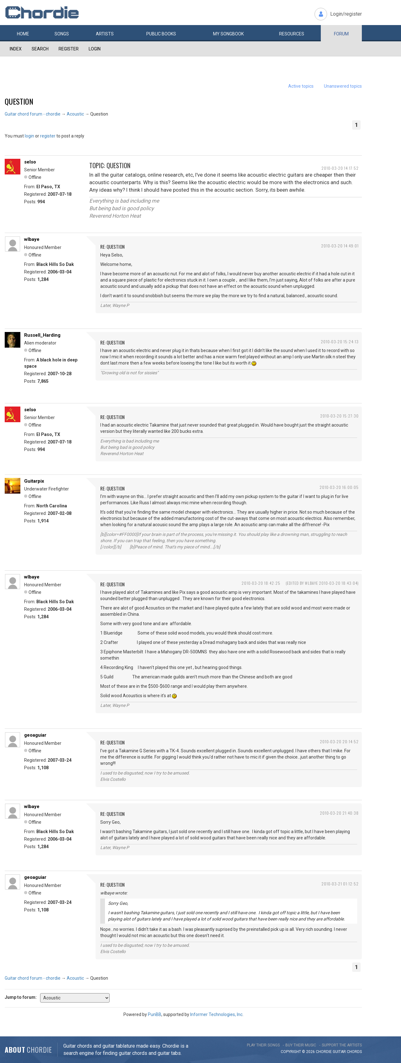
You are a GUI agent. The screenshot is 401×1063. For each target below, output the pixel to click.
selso (30, 162)
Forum (341, 33)
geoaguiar (35, 735)
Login (95, 48)
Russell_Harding (42, 335)
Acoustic (75, 114)
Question (19, 101)
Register (69, 48)
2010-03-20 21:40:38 (339, 813)
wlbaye (31, 239)
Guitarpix (34, 481)
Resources (291, 33)
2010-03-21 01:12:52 (340, 883)
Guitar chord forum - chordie (32, 114)
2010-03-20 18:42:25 (261, 583)
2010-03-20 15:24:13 (340, 341)
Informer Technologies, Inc (216, 1014)
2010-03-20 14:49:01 (340, 245)
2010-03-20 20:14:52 (339, 741)
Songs (62, 33)
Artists (105, 33)
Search (40, 48)
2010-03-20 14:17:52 (340, 168)
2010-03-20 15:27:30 (339, 415)
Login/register (346, 14)
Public (161, 33)
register (47, 135)
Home (23, 33)
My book (228, 33)
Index (16, 48)
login (29, 135)
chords (354, 1052)
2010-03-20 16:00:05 (339, 487)
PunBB (154, 1014)
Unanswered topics (343, 86)
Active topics (301, 86)
